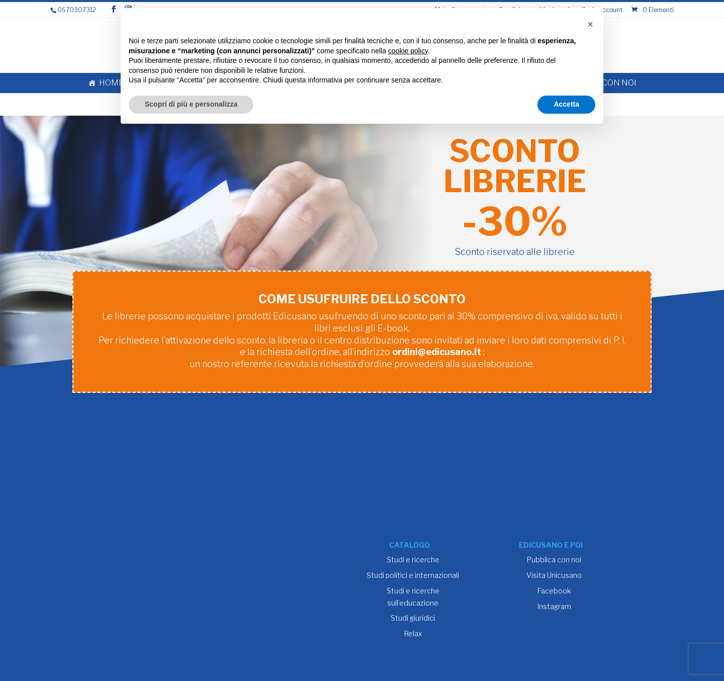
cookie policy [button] (408, 51)
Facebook (554, 590)
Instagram (554, 606)
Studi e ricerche (413, 559)
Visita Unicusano (554, 575)
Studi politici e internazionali (413, 575)
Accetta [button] (566, 104)
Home (111, 83)
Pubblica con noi (554, 559)
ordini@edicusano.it (436, 352)
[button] (590, 24)
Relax (413, 633)
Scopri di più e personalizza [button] (191, 104)
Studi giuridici (413, 618)
